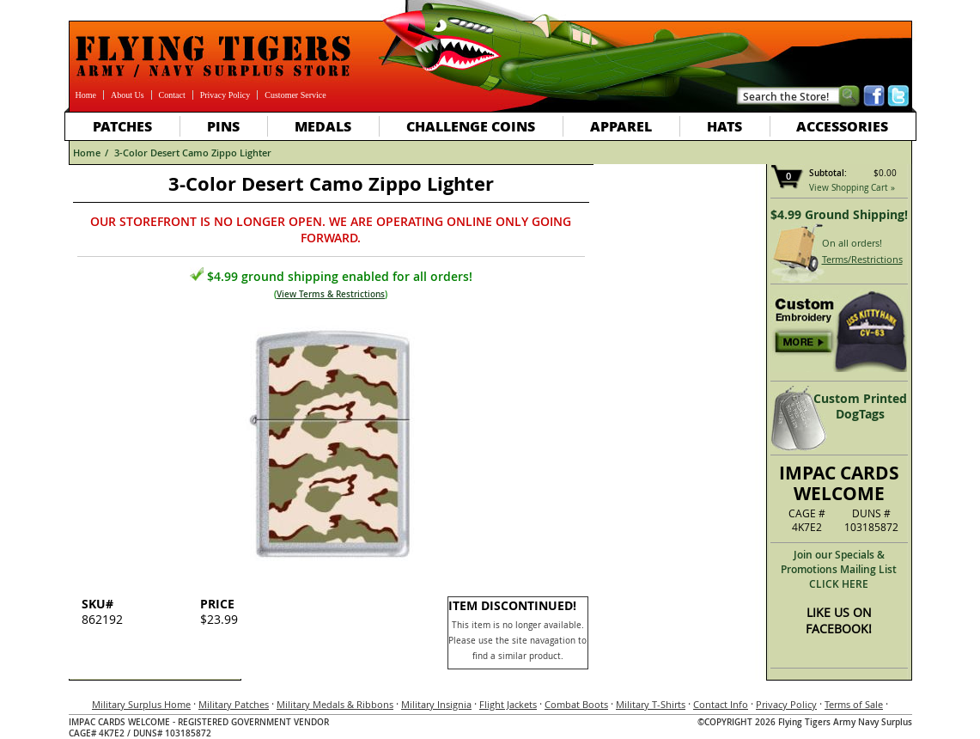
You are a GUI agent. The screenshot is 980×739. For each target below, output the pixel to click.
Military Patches (233, 704)
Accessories (842, 126)
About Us (127, 95)
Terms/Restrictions (862, 259)
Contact (172, 95)
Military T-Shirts (650, 704)
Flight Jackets (508, 704)
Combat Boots (576, 704)
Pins (223, 126)
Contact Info (720, 704)
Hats (724, 126)
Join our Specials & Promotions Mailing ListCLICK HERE (839, 569)
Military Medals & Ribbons (335, 704)
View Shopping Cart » (852, 187)
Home (86, 95)
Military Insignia (436, 704)
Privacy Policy (225, 95)
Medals (323, 126)
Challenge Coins (470, 126)
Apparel (621, 126)
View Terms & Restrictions (331, 294)
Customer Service (295, 95)
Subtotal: (828, 173)
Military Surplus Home (141, 704)
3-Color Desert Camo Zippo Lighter (192, 152)
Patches (122, 126)
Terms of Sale (854, 704)
